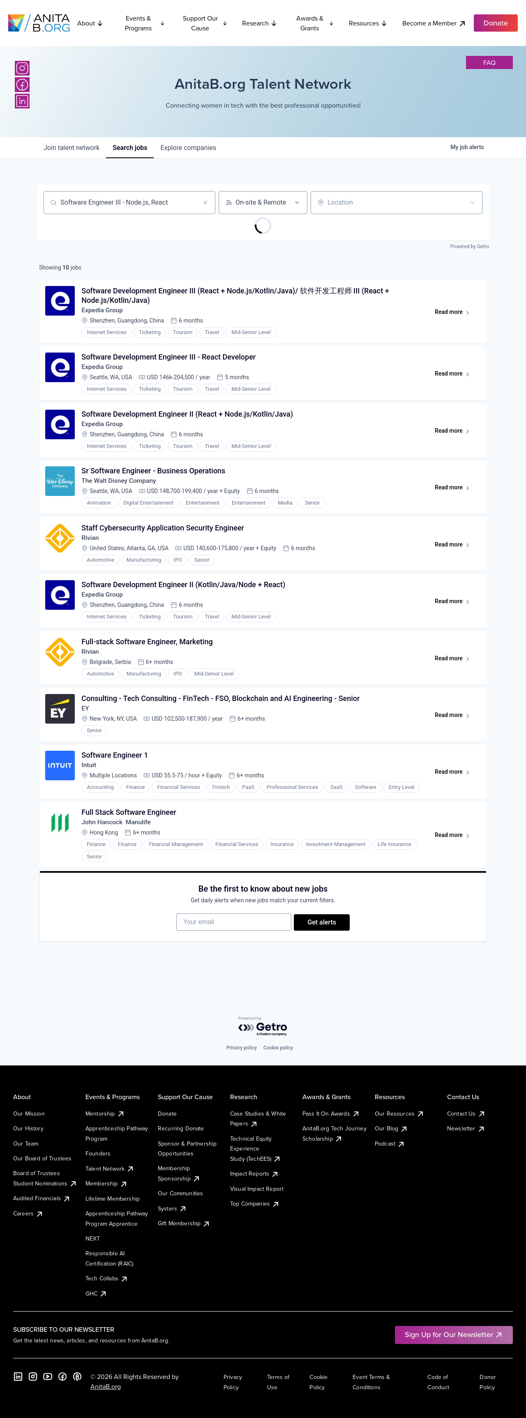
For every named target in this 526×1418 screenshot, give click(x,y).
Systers (172, 1208)
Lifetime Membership (112, 1198)
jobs (130, 148)
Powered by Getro (469, 246)
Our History (28, 1128)
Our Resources (399, 1113)
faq (489, 62)
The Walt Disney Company (120, 486)
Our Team (25, 1143)
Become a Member (434, 23)
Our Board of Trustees (42, 1158)
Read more (455, 315)
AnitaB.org (105, 1386)
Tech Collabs (106, 1278)
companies (188, 148)
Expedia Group (103, 311)
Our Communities (180, 1193)
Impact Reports (254, 1173)
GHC (96, 1293)
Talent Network (109, 1168)
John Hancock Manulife (117, 836)
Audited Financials (42, 1198)
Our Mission (29, 1113)
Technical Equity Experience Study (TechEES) (255, 1148)
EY (86, 720)
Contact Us (466, 1113)
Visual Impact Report (257, 1189)
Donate (167, 1113)
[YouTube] (48, 1376)
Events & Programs (145, 23)
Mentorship (105, 1113)
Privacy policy (241, 1048)
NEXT (92, 1238)
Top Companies (255, 1203)
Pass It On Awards (331, 1113)
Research (259, 23)
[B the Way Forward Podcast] (77, 1376)
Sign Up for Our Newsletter (454, 1334)
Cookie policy (278, 1048)
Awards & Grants (315, 23)
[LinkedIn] (22, 101)
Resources (368, 23)
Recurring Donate (181, 1128)
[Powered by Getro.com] (263, 1027)
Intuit (89, 778)
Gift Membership (184, 1223)
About (90, 23)
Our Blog (391, 1128)
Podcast (390, 1143)
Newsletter (466, 1128)
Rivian (91, 545)
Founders (98, 1153)
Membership (106, 1183)
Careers (28, 1213)
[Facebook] (22, 84)
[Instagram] (22, 68)
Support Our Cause (205, 23)
